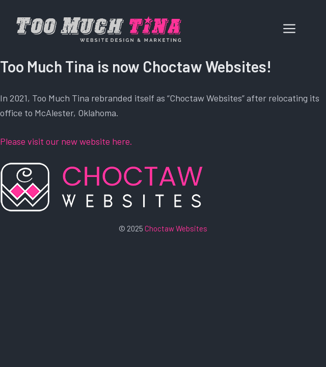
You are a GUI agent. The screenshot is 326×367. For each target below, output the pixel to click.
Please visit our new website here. (66, 141)
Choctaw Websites (176, 228)
